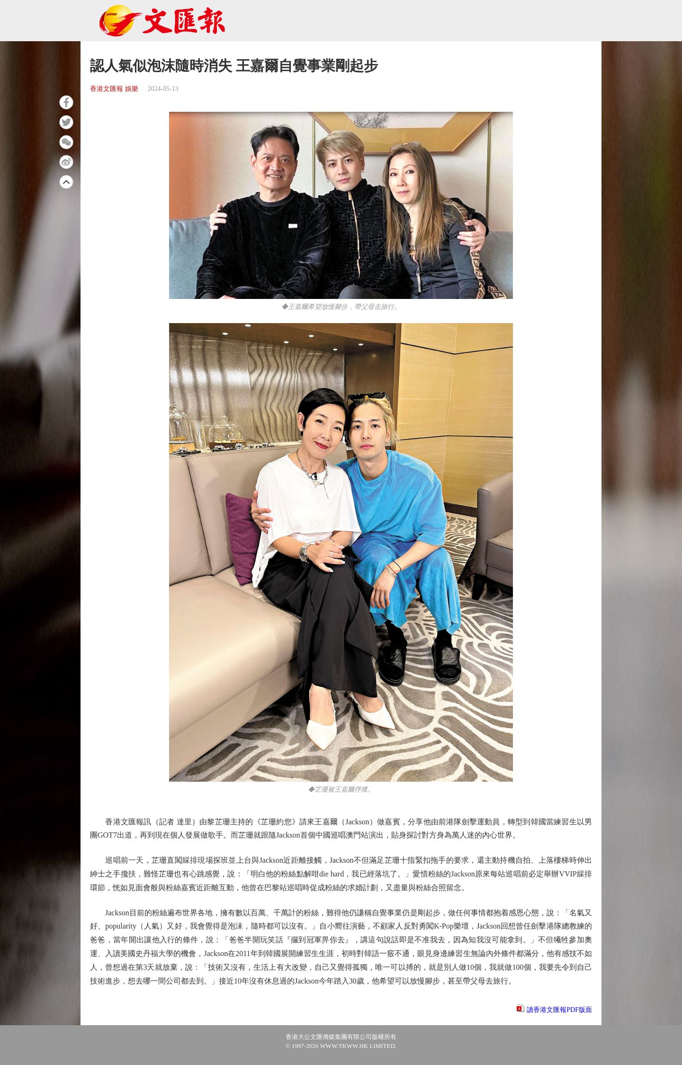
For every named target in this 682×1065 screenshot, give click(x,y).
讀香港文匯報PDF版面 (559, 1009)
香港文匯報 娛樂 (114, 88)
